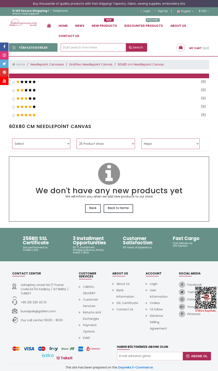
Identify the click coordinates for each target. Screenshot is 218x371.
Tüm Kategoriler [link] (29, 47)
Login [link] (145, 11)
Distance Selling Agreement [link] (158, 322)
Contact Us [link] (69, 36)
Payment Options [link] (90, 328)
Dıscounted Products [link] (143, 24)
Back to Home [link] (118, 208)
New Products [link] (104, 24)
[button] (109, 76)
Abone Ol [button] (197, 356)
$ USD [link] (204, 11)
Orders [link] (155, 303)
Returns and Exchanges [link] (92, 315)
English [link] (185, 11)
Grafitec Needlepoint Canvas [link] (90, 64)
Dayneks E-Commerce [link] (135, 367)
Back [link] (92, 208)
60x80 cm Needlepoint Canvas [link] (141, 64)
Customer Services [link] (90, 302)
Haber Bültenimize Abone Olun (142, 347)
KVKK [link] (86, 338)
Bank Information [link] (125, 293)
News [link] (79, 26)
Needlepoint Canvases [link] (47, 64)
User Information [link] (159, 293)
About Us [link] (178, 26)
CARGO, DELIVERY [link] (89, 290)
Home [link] (63, 26)
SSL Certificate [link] (127, 303)
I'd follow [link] (156, 309)
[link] (49, 25)
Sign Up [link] (161, 11)
